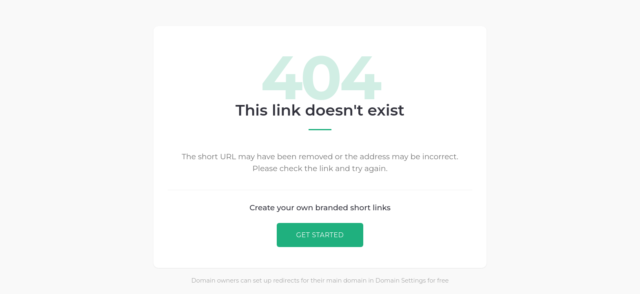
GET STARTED (320, 235)
